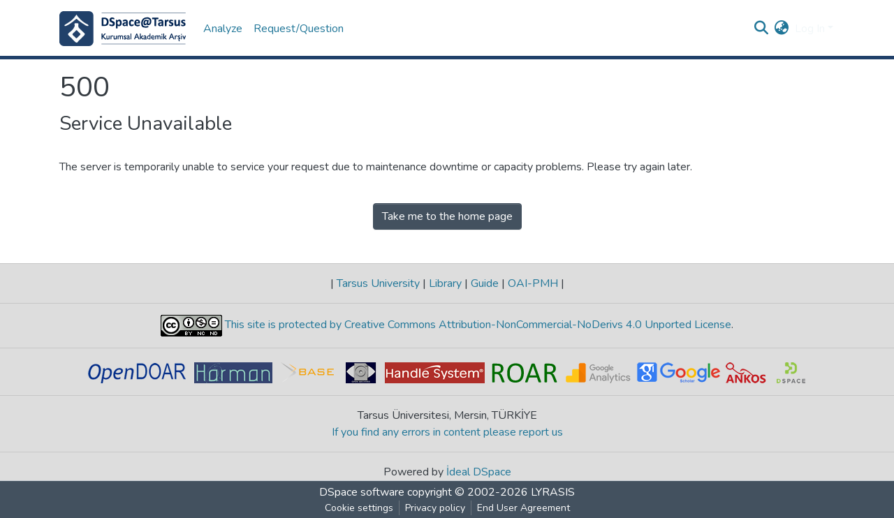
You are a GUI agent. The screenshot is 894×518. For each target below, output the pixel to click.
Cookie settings (359, 508)
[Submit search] (761, 28)
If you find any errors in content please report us (447, 432)
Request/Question (299, 28)
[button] (782, 28)
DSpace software (361, 492)
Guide (484, 283)
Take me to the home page (447, 216)
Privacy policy (435, 508)
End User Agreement (523, 508)
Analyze (222, 28)
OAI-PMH (533, 283)
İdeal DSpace (478, 472)
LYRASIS (553, 492)
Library (445, 283)
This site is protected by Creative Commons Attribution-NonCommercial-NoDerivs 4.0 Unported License (476, 325)
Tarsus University (378, 283)
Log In (810, 28)
